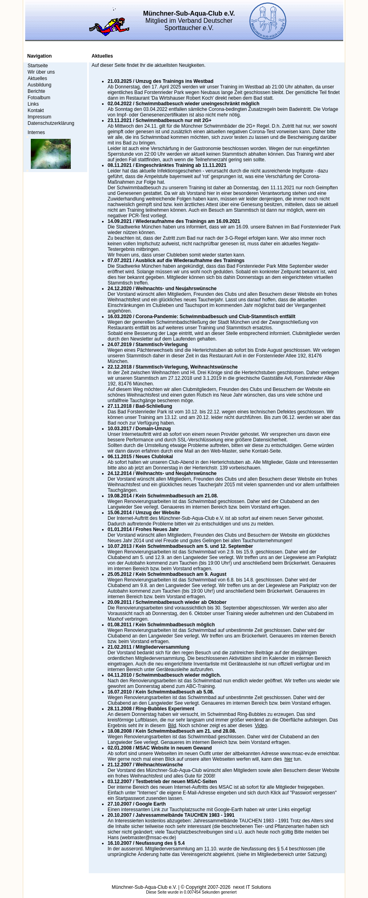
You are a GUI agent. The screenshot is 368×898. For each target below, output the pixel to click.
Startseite (38, 65)
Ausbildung (39, 85)
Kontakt (36, 110)
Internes (36, 132)
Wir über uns (41, 72)
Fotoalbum (39, 97)
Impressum (39, 117)
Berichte (36, 91)
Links (33, 104)
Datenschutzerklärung (51, 123)
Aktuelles (37, 78)
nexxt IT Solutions (252, 887)
